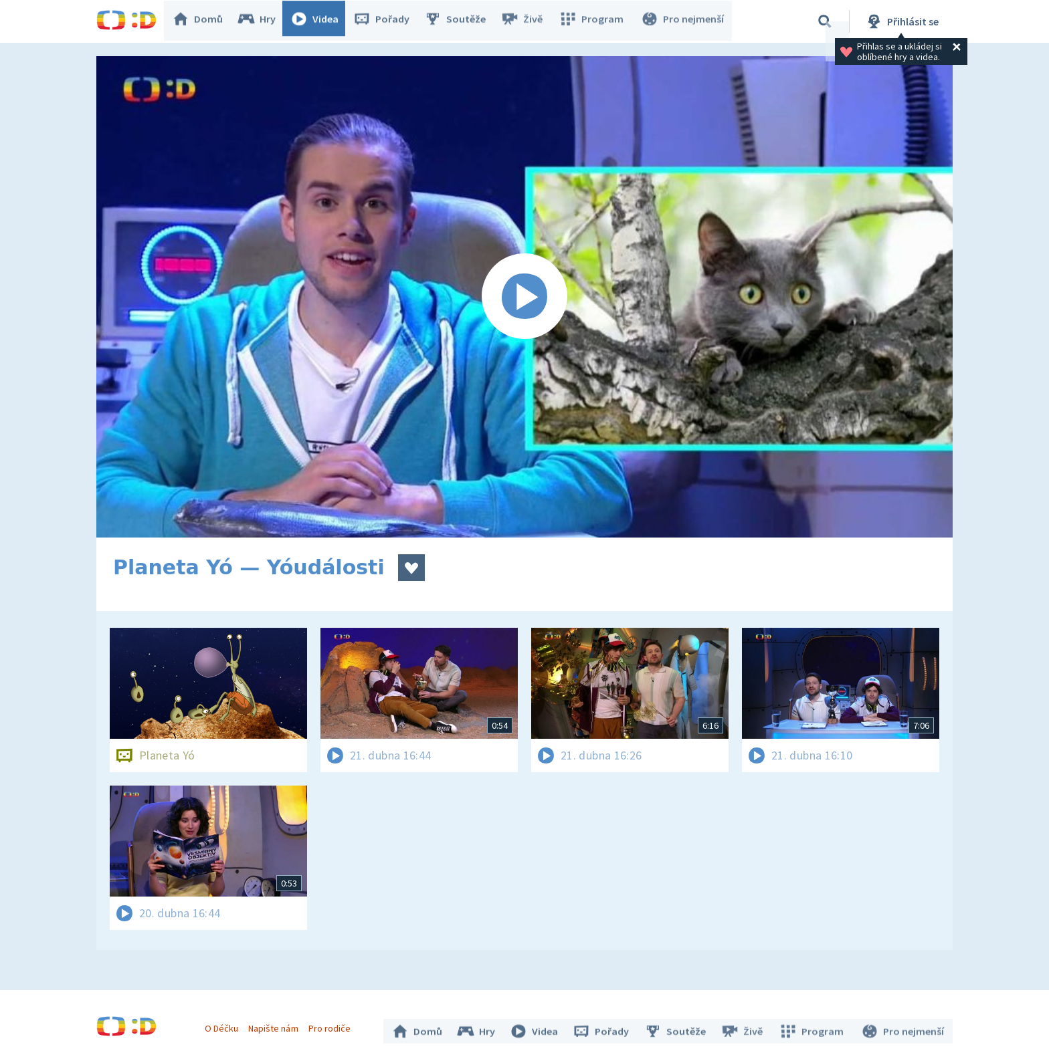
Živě (527, 21)
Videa (321, 21)
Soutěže (461, 21)
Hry (263, 21)
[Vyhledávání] (825, 21)
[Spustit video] (524, 297)
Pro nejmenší (684, 21)
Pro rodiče (333, 1025)
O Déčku (225, 1025)
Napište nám (276, 1025)
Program (595, 21)
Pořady (388, 21)
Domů (204, 21)
